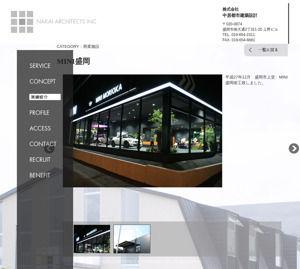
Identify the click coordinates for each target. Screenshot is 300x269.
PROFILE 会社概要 (45, 112)
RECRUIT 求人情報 (45, 159)
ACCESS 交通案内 (45, 128)
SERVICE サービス (45, 66)
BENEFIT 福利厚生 (45, 175)
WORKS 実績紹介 (45, 97)
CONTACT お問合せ (45, 144)
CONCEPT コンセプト (45, 81)
